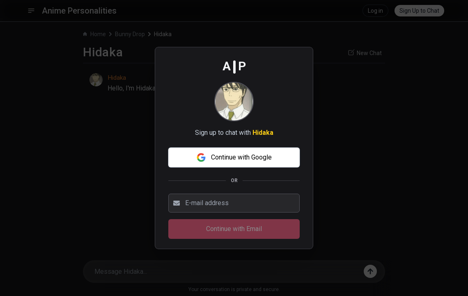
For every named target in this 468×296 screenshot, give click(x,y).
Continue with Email (234, 229)
